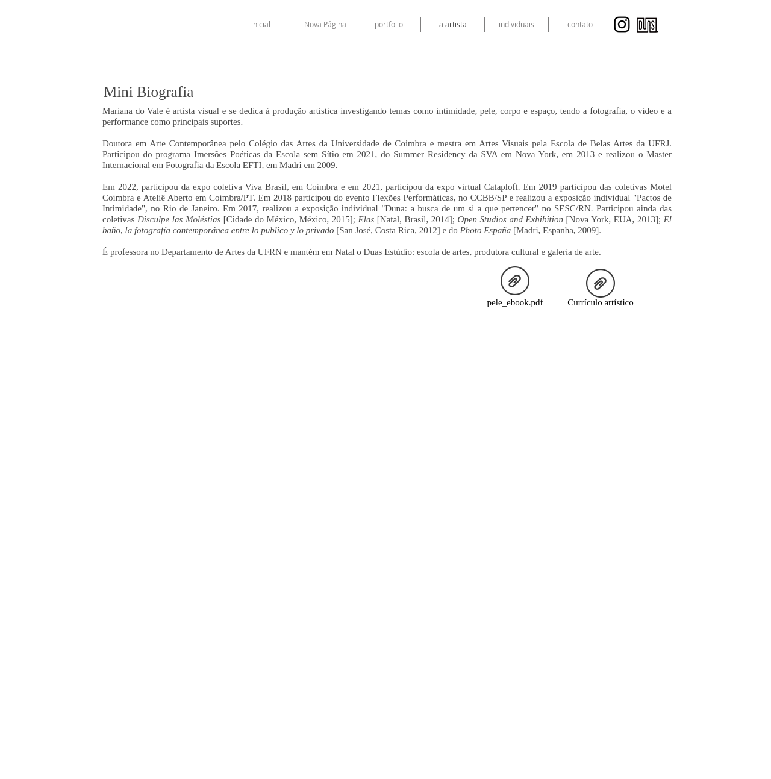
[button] (516, 24)
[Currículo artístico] (600, 290)
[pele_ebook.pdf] (515, 288)
